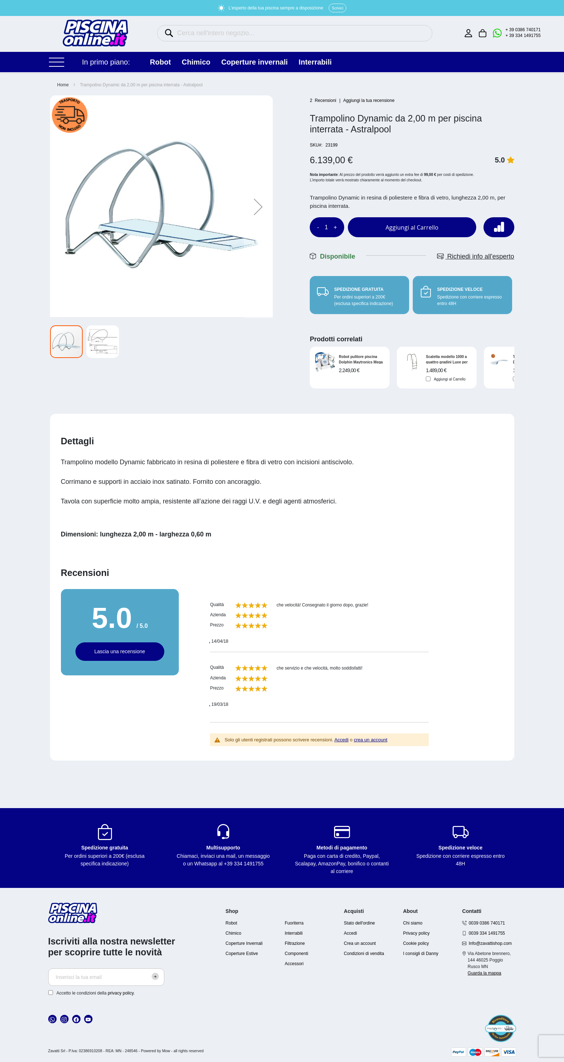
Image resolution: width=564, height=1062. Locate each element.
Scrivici (337, 8)
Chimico (233, 933)
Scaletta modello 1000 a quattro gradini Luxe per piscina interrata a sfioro (447, 359)
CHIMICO (196, 62)
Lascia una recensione (119, 651)
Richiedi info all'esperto (475, 256)
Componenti (296, 953)
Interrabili (293, 933)
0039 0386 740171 (487, 923)
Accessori (294, 963)
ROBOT (160, 62)
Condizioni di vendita (364, 953)
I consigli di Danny (420, 953)
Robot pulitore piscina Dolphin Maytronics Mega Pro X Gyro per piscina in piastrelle (361, 359)
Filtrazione (295, 943)
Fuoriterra (294, 923)
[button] (258, 206)
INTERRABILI (315, 62)
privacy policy (120, 993)
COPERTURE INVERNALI (254, 62)
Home (63, 84)
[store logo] (95, 33)
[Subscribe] (155, 976)
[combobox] (294, 33)
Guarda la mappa (484, 973)
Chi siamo (412, 923)
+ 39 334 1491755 (523, 35)
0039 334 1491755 (487, 933)
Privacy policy (416, 933)
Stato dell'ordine (359, 923)
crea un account (370, 739)
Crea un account (360, 943)
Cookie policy (416, 943)
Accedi (341, 739)
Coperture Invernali (244, 943)
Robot (231, 923)
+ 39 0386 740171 (523, 29)
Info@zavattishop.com (490, 943)
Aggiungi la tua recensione (368, 100)
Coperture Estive (242, 953)
